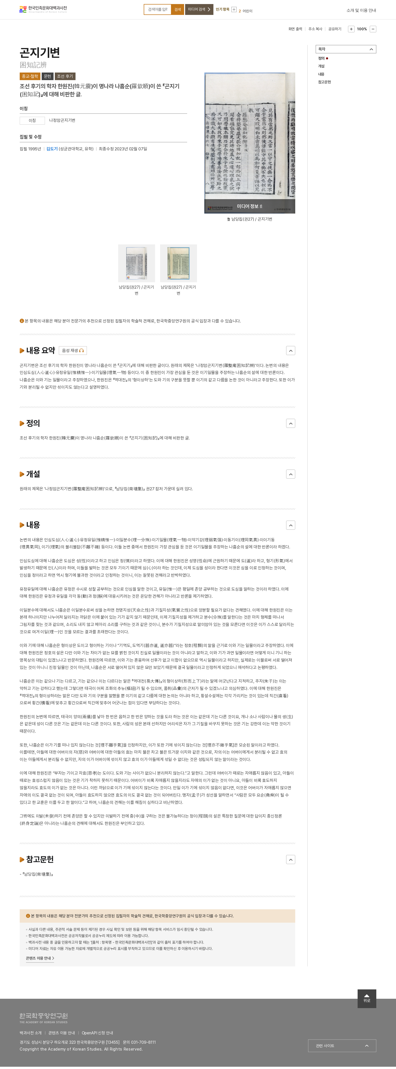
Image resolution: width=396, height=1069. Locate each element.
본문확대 (351, 31)
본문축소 (373, 31)
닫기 (290, 353)
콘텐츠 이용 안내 (38, 960)
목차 (322, 51)
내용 (321, 76)
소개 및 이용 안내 (361, 11)
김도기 (52, 151)
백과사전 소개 (31, 1035)
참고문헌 (324, 84)
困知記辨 (33, 67)
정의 (321, 60)
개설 (321, 68)
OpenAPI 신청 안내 (97, 1035)
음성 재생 (70, 353)
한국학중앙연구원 (43, 1020)
